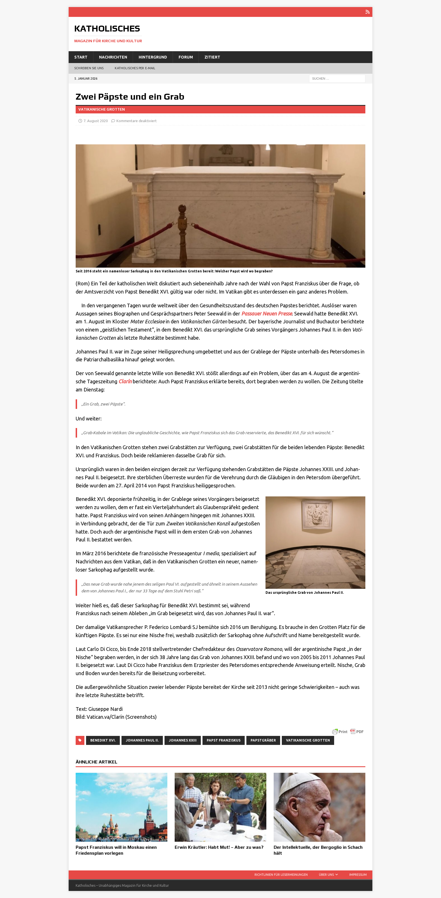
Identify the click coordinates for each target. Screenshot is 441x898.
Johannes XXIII (183, 740)
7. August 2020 (96, 121)
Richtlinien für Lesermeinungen (281, 874)
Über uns (326, 874)
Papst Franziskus (223, 740)
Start (80, 57)
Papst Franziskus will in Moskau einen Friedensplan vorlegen (116, 850)
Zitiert (212, 57)
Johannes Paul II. (142, 740)
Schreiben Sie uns (89, 68)
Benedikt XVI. (103, 740)
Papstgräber (263, 740)
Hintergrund (153, 57)
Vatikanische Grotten (308, 740)
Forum (186, 57)
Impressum (358, 874)
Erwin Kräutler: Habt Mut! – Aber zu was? (219, 847)
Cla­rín (125, 381)
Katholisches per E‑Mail (135, 68)
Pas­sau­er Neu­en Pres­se (266, 313)
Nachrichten (113, 57)
